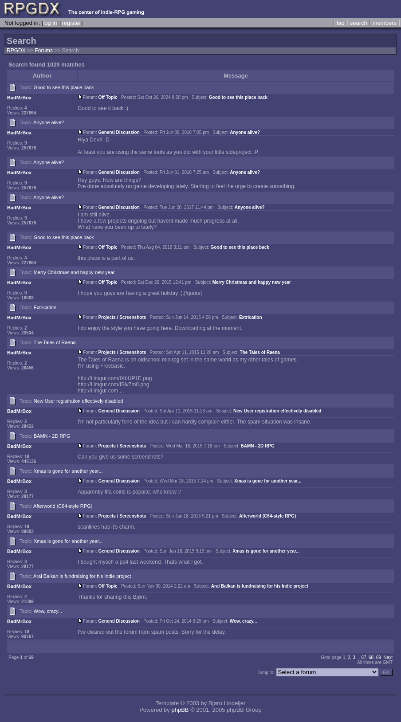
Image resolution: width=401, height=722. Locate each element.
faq (341, 23)
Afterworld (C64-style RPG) (62, 506)
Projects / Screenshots (122, 317)
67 (363, 657)
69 (378, 657)
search (358, 23)
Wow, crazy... (48, 611)
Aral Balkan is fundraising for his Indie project (82, 576)
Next (388, 657)
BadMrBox (19, 97)
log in (50, 23)
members (385, 23)
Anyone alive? (48, 122)
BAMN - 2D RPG (52, 436)
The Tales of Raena (55, 342)
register (71, 23)
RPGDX (16, 50)
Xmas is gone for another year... (68, 471)
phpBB (180, 709)
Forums (44, 50)
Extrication (45, 307)
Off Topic (107, 97)
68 (371, 657)
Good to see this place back (64, 87)
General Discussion (118, 132)
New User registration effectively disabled (78, 401)
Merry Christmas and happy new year (74, 272)
